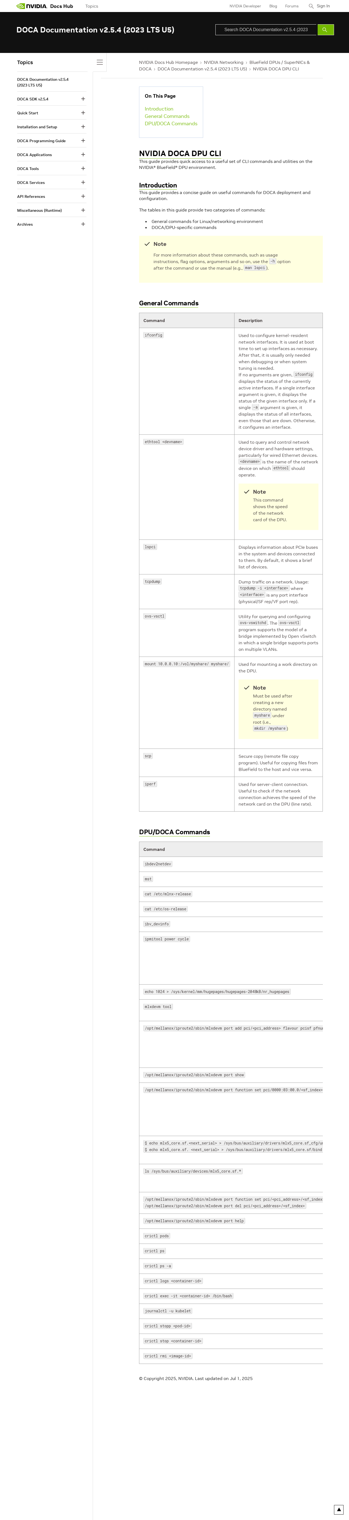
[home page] (31, 6)
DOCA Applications (34, 154)
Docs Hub (61, 6)
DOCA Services (31, 182)
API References (31, 196)
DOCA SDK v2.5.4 (32, 99)
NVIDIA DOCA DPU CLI (276, 68)
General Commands (167, 116)
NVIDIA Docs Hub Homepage (168, 62)
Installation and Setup (37, 126)
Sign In (323, 6)
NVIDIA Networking (223, 62)
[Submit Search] (326, 29)
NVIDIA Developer (243, 6)
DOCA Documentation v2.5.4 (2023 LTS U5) (202, 68)
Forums (290, 6)
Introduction (159, 109)
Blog (271, 6)
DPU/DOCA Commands (171, 123)
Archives (25, 224)
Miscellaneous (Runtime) (39, 210)
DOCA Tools (28, 168)
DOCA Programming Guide (41, 140)
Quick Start (27, 113)
